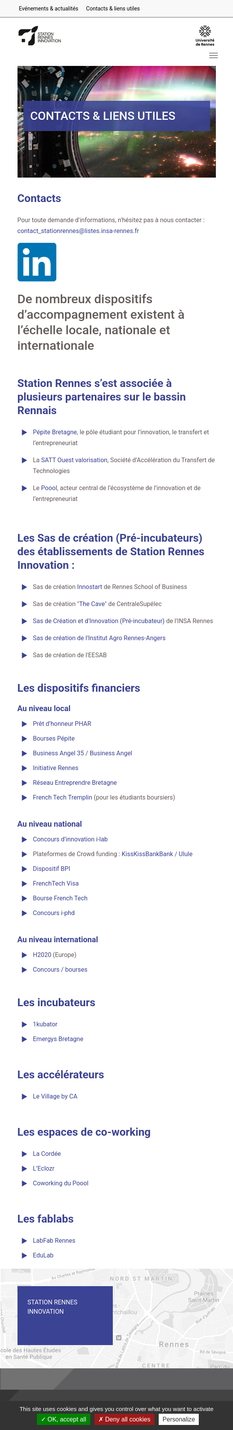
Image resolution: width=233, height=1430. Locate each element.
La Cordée (47, 1153)
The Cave (92, 604)
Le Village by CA (55, 1096)
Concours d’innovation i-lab (70, 839)
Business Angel (110, 753)
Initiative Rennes (56, 768)
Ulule (186, 854)
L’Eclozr (43, 1168)
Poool (49, 488)
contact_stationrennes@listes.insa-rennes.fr (78, 231)
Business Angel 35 (58, 753)
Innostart (90, 587)
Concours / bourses (60, 969)
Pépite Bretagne (55, 432)
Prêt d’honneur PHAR (62, 723)
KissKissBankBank (147, 854)
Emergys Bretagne (58, 1039)
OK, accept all (63, 1419)
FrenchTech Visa (56, 883)
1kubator (45, 1024)
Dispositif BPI (51, 868)
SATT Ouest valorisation (74, 460)
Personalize (179, 1419)
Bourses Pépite (54, 738)
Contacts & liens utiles (113, 8)
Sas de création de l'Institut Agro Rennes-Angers (99, 638)
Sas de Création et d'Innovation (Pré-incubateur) (99, 621)
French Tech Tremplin (63, 797)
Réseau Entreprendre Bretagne (75, 782)
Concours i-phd (54, 913)
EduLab (43, 1255)
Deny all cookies (124, 1419)
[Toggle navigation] (213, 55)
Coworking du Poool (61, 1183)
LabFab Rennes (54, 1240)
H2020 (42, 955)
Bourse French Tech (60, 898)
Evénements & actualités (49, 8)
